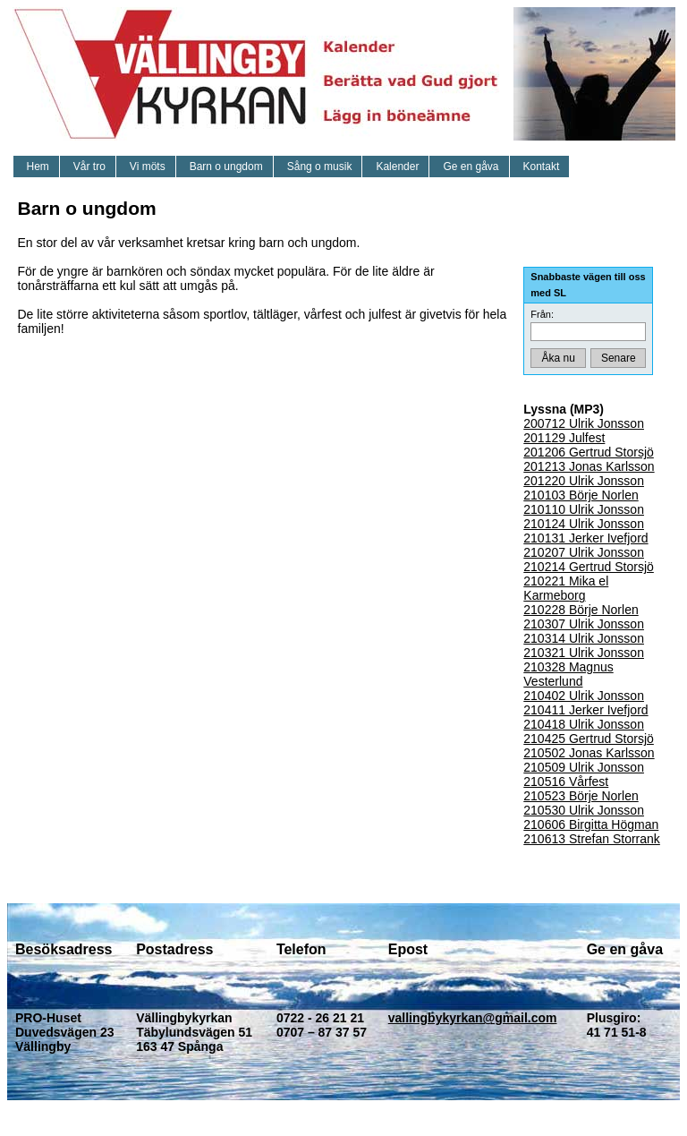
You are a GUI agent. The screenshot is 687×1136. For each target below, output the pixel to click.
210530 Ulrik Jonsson (583, 810)
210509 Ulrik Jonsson (583, 767)
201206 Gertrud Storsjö (588, 452)
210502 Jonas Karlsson (588, 753)
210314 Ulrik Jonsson (583, 638)
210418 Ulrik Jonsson (583, 724)
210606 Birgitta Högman (590, 824)
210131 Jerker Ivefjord (585, 538)
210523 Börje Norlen (580, 796)
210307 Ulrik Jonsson (583, 624)
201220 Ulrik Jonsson (583, 481)
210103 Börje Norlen (580, 495)
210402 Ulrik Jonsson (583, 695)
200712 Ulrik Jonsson (583, 423)
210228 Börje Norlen (580, 609)
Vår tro (89, 166)
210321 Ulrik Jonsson (583, 652)
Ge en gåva (470, 166)
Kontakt (541, 166)
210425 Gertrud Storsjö (588, 738)
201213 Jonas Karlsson (588, 466)
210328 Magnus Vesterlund (568, 674)
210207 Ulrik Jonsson (583, 552)
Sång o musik (319, 166)
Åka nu (558, 358)
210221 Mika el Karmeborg (565, 588)
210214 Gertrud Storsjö (588, 566)
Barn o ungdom (226, 166)
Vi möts (147, 166)
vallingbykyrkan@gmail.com (472, 1018)
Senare (618, 358)
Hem (38, 166)
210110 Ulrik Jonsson (583, 509)
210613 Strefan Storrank (591, 839)
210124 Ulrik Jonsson (583, 524)
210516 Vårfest (565, 781)
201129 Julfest (564, 438)
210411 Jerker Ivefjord (585, 710)
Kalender (397, 166)
